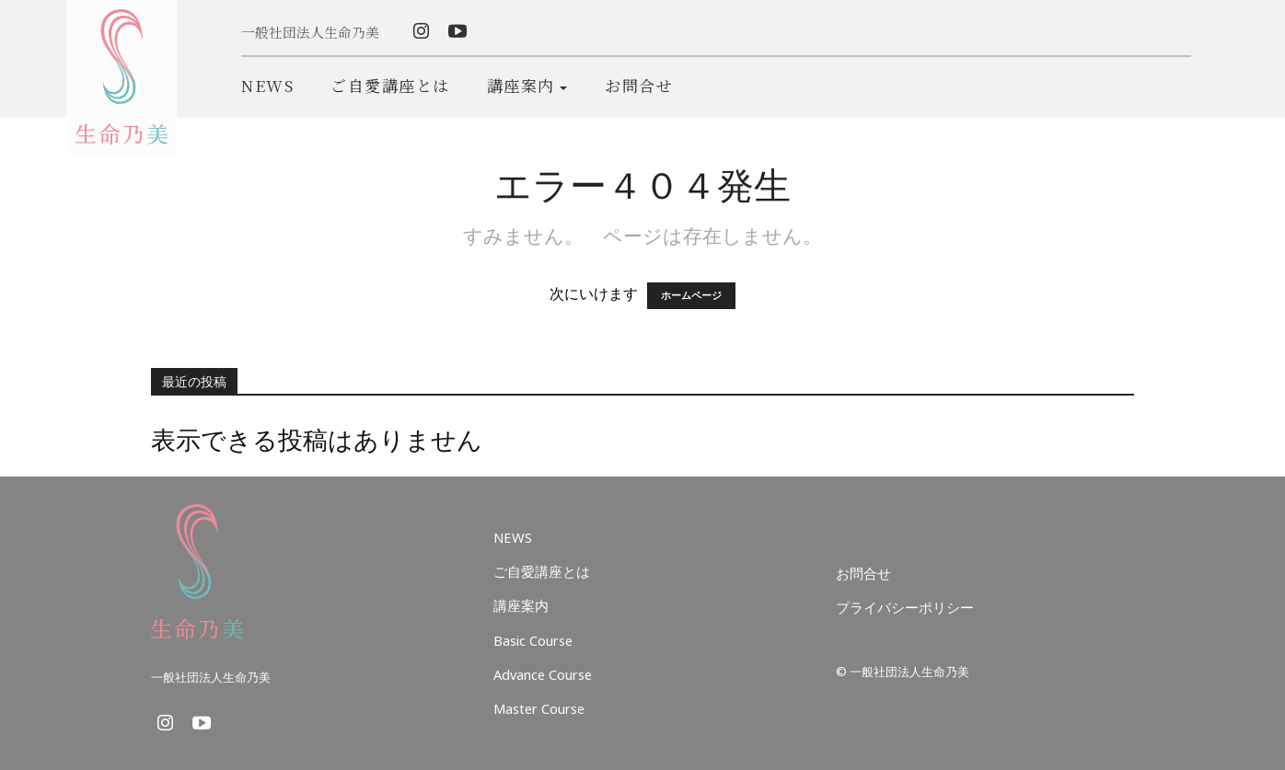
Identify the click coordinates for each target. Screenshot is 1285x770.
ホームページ (691, 296)
